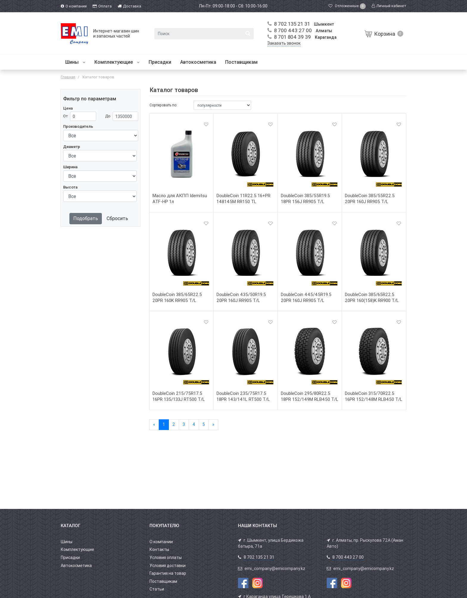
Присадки (160, 62)
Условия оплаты (166, 557)
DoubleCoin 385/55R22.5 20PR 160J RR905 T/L (370, 198)
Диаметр (71, 146)
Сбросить (117, 218)
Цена (68, 108)
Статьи (157, 589)
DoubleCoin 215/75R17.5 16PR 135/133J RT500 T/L (178, 396)
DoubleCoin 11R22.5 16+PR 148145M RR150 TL (243, 198)
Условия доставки (168, 565)
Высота (70, 187)
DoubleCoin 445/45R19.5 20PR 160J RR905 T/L (306, 297)
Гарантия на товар (168, 573)
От (65, 116)
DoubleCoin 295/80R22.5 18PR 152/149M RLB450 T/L (309, 396)
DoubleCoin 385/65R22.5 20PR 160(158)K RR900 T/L (372, 297)
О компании (161, 541)
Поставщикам (241, 62)
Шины (75, 62)
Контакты (159, 549)
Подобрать (85, 218)
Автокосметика (198, 62)
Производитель (78, 126)
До (107, 116)
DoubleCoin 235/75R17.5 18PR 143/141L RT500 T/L (243, 396)
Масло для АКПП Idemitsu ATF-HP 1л (179, 198)
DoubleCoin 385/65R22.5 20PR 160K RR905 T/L (177, 297)
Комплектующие (117, 62)
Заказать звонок (284, 43)
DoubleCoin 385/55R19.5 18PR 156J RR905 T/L (305, 198)
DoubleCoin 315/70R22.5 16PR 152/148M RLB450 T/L (373, 396)
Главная (68, 77)
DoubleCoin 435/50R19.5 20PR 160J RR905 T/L (241, 297)
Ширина (70, 167)
